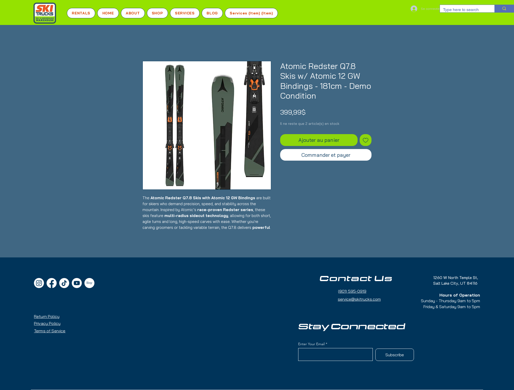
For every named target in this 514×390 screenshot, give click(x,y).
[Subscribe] (394, 355)
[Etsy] (89, 283)
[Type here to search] (463, 10)
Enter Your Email (311, 344)
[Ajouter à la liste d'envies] (365, 140)
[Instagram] (39, 283)
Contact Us (356, 279)
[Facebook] (52, 283)
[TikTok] (64, 283)
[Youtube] (77, 283)
